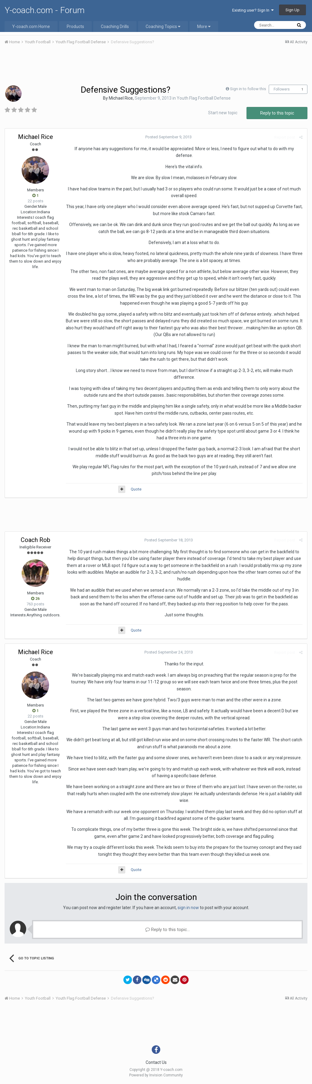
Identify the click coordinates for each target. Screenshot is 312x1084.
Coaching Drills (115, 26)
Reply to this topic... (167, 929)
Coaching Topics (163, 26)
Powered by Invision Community (156, 1075)
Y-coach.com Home (31, 26)
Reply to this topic (277, 113)
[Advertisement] (156, 66)
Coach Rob (35, 540)
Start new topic (222, 112)
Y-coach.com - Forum (45, 10)
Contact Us (156, 1062)
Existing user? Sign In (253, 10)
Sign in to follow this (248, 89)
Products (75, 26)
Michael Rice (121, 98)
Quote (136, 489)
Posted (168, 137)
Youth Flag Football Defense (204, 98)
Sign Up (292, 10)
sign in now (188, 907)
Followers (282, 89)
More (204, 26)
